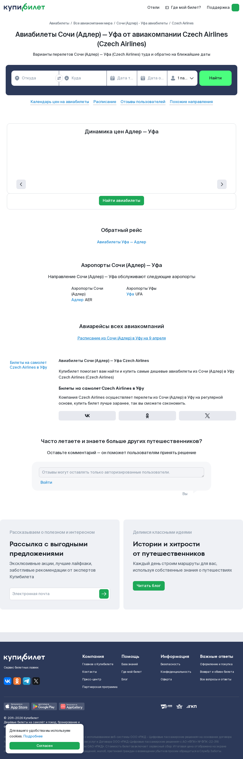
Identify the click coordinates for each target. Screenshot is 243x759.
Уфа (130, 294)
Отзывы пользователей (143, 101)
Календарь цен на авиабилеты (59, 101)
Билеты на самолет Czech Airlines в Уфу (28, 365)
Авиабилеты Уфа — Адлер (121, 242)
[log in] (235, 7)
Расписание (104, 101)
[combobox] (35, 78)
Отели (153, 7)
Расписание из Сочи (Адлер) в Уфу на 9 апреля (121, 338)
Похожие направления (191, 101)
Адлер (77, 299)
